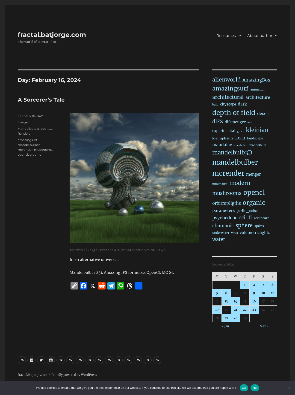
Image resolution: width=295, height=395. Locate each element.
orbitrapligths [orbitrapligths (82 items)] (226, 203)
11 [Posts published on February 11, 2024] (272, 293)
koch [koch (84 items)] (240, 138)
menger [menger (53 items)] (253, 174)
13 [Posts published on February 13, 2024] (226, 301)
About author (259, 35)
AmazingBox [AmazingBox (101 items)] (256, 80)
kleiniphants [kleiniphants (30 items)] (222, 138)
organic (35, 154)
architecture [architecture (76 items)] (257, 97)
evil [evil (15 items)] (250, 122)
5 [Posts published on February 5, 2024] (217, 293)
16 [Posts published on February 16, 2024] (254, 301)
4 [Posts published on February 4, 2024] (272, 285)
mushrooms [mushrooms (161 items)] (227, 193)
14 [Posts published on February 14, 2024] (235, 301)
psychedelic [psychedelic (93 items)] (224, 217)
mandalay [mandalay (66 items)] (222, 144)
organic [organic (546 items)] (254, 202)
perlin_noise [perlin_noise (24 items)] (247, 211)
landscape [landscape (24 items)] (255, 138)
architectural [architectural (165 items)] (228, 97)
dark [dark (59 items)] (242, 104)
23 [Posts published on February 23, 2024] (254, 310)
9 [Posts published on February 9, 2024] (254, 293)
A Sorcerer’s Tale (41, 99)
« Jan (225, 326)
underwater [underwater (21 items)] (220, 233)
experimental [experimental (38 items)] (223, 131)
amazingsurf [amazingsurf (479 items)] (230, 88)
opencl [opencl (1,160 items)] (254, 192)
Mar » (264, 326)
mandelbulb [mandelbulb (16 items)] (257, 145)
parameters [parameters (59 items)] (223, 210)
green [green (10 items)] (240, 131)
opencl (23, 154)
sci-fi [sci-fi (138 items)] (245, 218)
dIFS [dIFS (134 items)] (217, 122)
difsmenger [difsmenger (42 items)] (235, 122)
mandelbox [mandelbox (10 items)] (241, 145)
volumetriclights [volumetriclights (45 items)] (255, 232)
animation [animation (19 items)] (258, 89)
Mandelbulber (28, 128)
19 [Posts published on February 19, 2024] (217, 310)
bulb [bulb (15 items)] (215, 104)
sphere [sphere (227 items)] (244, 225)
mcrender (25, 149)
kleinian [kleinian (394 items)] (257, 130)
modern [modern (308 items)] (240, 183)
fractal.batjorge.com (52, 35)
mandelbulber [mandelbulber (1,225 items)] (235, 162)
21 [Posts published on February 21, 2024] (235, 310)
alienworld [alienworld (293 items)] (226, 79)
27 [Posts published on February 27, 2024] (226, 318)
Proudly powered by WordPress (74, 375)
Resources (226, 35)
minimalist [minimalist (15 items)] (219, 184)
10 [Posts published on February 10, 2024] (263, 293)
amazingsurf (27, 140)
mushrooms (43, 149)
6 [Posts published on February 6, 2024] (226, 293)
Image (23, 122)
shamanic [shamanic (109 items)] (223, 225)
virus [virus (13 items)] (234, 233)
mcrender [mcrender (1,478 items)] (228, 173)
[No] (289, 388)
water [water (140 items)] (218, 239)
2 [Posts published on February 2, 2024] (254, 285)
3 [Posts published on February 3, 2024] (263, 285)
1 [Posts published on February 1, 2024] (244, 285)
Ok (244, 387)
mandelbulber (29, 145)
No (255, 387)
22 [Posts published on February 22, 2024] (245, 310)
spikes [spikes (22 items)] (259, 226)
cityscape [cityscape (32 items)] (228, 104)
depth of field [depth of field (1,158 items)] (233, 113)
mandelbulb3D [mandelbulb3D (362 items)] (232, 152)
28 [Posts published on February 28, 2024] (235, 318)
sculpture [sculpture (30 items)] (261, 218)
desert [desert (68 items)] (263, 113)
